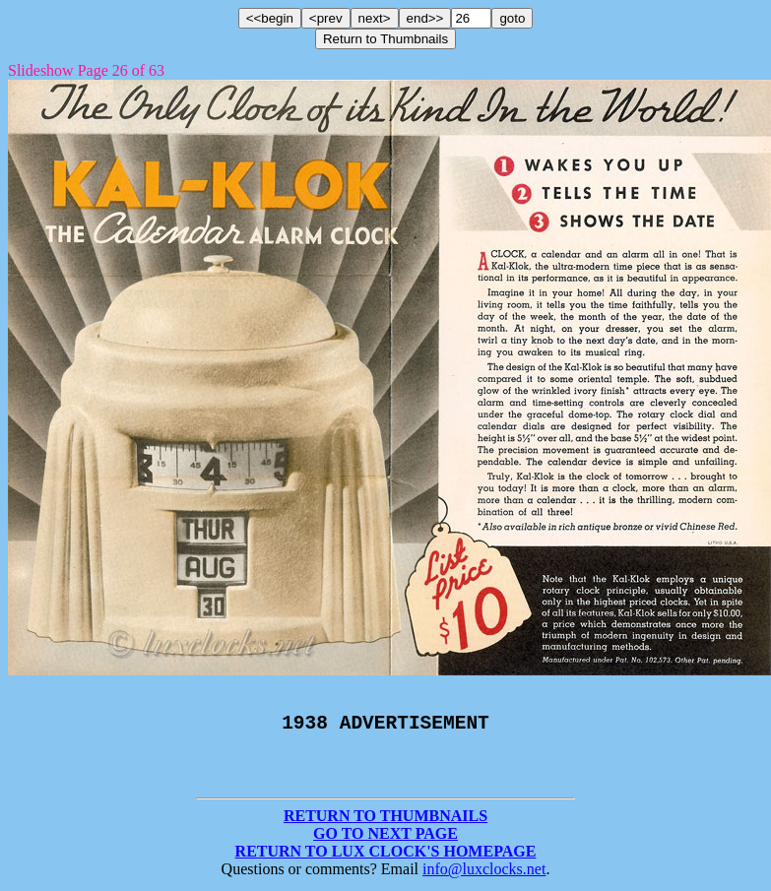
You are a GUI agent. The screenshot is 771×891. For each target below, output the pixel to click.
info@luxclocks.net (484, 873)
